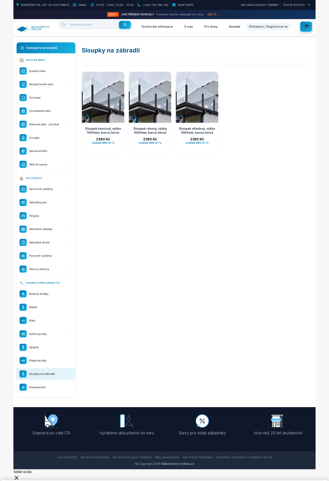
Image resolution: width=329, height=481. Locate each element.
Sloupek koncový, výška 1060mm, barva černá (103, 131)
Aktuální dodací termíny (260, 5)
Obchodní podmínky (197, 457)
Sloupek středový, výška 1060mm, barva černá (197, 131)
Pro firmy (211, 26)
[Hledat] (125, 25)
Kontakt (234, 26)
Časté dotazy (294, 5)
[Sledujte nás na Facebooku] (310, 5)
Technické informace (157, 26)
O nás (188, 26)
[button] (306, 27)
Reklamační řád (167, 457)
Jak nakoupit (67, 457)
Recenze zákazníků (95, 457)
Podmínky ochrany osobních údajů (244, 457)
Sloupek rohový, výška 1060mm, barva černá (150, 131)
